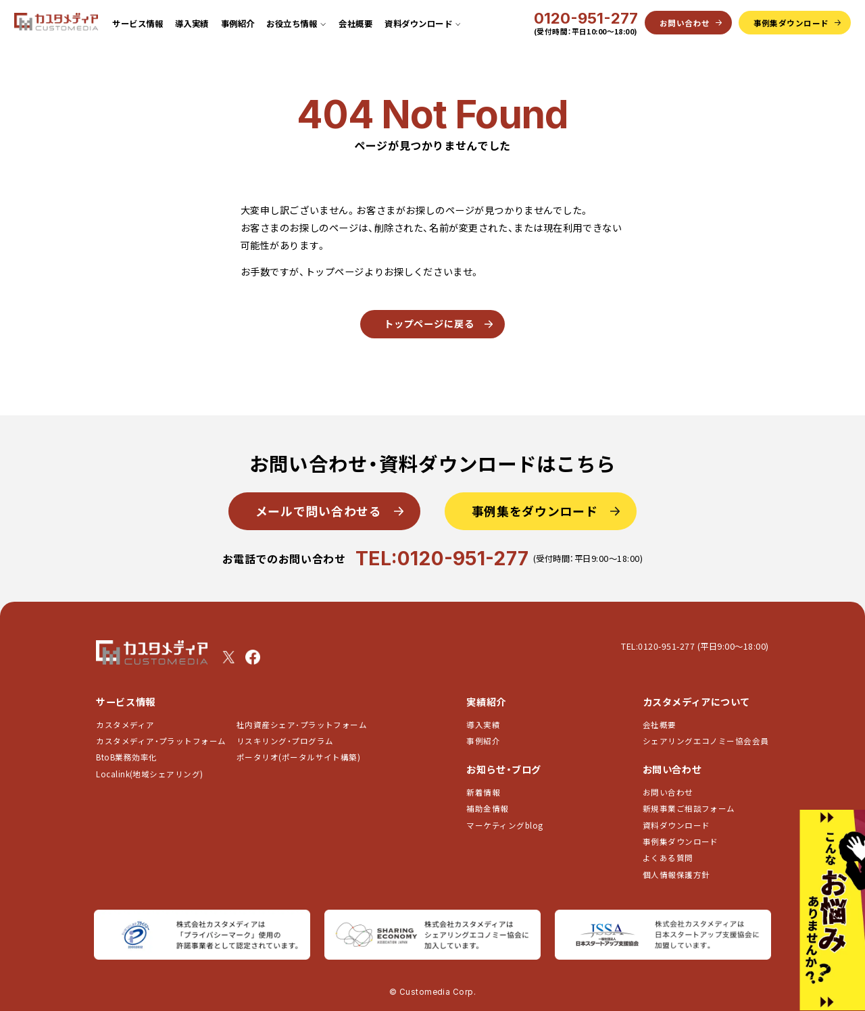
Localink (149, 774)
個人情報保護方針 (676, 874)
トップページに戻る (429, 323)
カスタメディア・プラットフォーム (161, 740)
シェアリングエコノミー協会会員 (706, 740)
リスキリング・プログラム (285, 740)
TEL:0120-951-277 (441, 558)
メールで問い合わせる (318, 510)
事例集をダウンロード (535, 510)
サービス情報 (137, 24)
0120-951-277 (586, 18)
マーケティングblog (504, 825)
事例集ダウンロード (680, 841)
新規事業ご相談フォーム (689, 808)
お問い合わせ (668, 792)
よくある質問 (668, 857)
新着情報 (483, 792)
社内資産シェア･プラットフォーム (302, 724)
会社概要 (355, 24)
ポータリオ (298, 757)
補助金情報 (487, 808)
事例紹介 (238, 24)
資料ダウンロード (676, 825)
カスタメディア (125, 724)
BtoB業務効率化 (126, 757)
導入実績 (192, 24)
